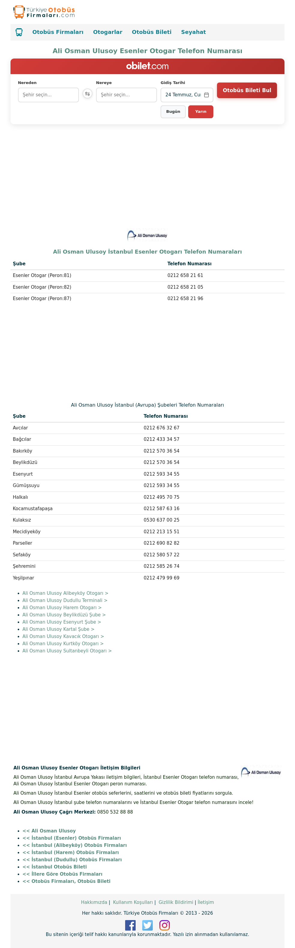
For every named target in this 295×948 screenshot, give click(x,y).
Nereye (105, 82)
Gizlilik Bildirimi (176, 902)
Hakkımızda (94, 902)
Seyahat (193, 32)
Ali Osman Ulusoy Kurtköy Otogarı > (63, 643)
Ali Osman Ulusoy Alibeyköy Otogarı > (66, 593)
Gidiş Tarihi (173, 82)
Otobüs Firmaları (58, 32)
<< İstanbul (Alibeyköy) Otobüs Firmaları (75, 845)
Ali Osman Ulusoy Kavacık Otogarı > (63, 636)
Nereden (27, 82)
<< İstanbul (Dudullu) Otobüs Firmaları (72, 859)
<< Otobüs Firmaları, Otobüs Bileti (66, 881)
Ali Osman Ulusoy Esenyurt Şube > (62, 622)
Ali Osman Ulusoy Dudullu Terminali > (65, 600)
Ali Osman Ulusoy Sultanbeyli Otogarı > (67, 651)
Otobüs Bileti (152, 32)
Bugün (174, 111)
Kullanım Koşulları (133, 902)
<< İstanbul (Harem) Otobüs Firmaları (71, 852)
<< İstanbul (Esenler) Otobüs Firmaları (72, 838)
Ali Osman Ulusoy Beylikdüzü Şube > (64, 615)
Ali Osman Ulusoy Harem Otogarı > (62, 607)
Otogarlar (107, 32)
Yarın (200, 111)
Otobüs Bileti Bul (247, 95)
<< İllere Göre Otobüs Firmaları (63, 874)
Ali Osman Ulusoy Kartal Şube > (59, 629)
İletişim (206, 902)
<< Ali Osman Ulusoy (49, 831)
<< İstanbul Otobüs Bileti (55, 867)
